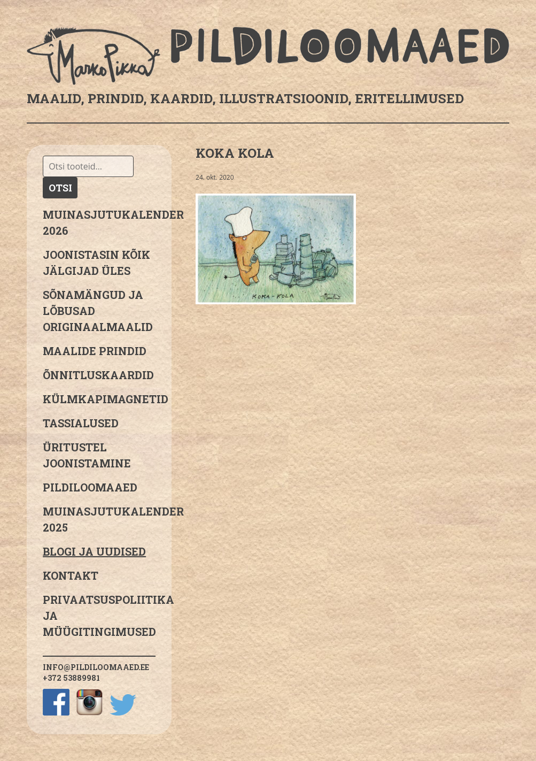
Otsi (60, 187)
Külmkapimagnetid (99, 399)
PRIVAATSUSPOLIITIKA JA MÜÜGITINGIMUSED (99, 616)
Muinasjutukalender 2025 (99, 519)
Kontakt (70, 575)
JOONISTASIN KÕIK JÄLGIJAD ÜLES (96, 263)
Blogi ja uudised (94, 551)
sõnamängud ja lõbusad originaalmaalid (98, 311)
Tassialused (81, 423)
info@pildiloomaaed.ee (96, 667)
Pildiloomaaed (90, 487)
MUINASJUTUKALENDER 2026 (99, 222)
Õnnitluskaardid (98, 375)
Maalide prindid (94, 351)
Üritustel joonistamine (87, 455)
